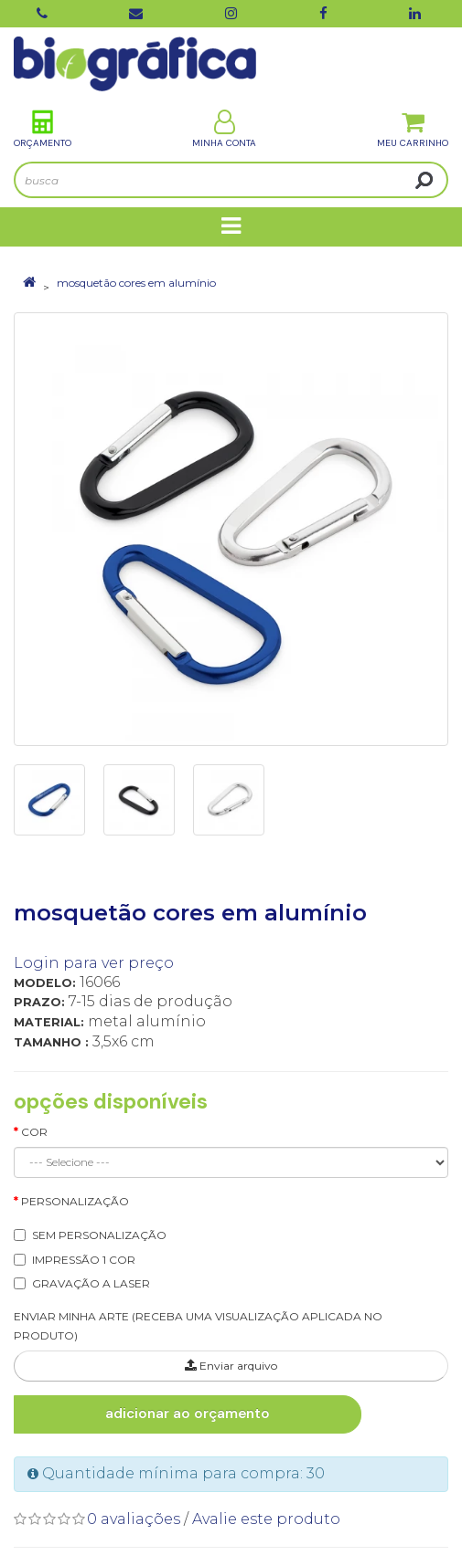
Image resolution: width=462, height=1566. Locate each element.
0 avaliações (133, 1519)
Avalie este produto (266, 1519)
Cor (34, 1132)
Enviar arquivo (231, 1365)
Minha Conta (224, 129)
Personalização (75, 1201)
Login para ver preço (94, 963)
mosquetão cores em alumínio (136, 282)
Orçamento (42, 129)
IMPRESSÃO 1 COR (83, 1259)
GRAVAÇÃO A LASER (91, 1283)
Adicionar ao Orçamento (187, 1413)
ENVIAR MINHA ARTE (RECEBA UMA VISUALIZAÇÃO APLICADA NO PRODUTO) (198, 1325)
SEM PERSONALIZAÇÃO (99, 1235)
